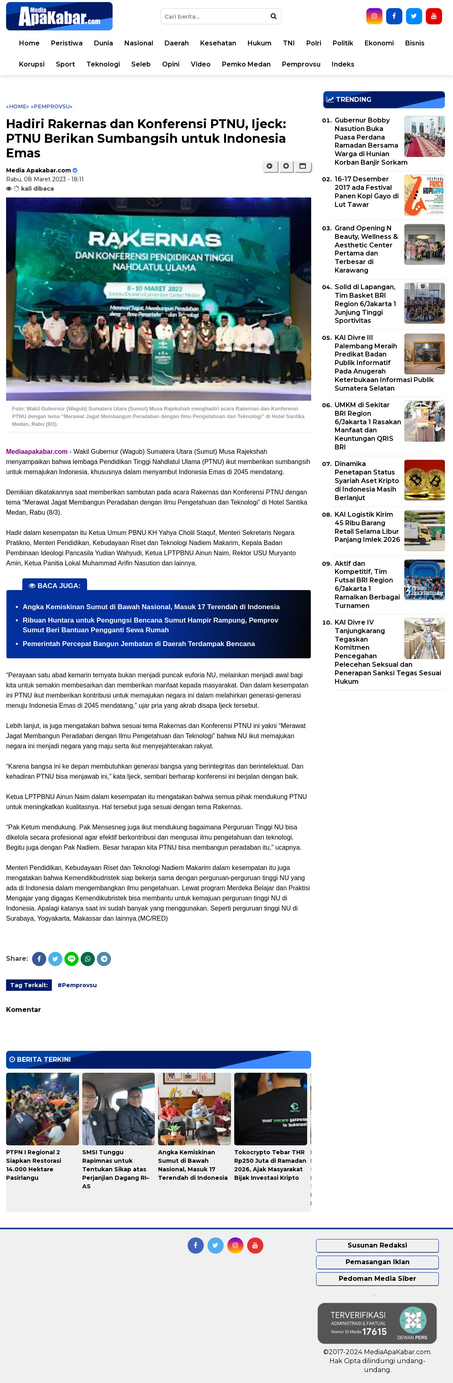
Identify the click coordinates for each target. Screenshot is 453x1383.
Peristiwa (67, 43)
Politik (343, 43)
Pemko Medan (246, 64)
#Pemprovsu (77, 985)
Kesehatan (218, 43)
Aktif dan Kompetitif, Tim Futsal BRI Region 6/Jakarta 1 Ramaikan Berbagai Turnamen (367, 585)
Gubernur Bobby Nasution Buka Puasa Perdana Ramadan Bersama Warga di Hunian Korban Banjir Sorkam (371, 141)
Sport (65, 64)
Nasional (138, 43)
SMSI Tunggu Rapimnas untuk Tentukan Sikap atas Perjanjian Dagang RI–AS (115, 1169)
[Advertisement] (384, 753)
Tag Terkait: (29, 985)
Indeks (343, 64)
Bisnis (415, 43)
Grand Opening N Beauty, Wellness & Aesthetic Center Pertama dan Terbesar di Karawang (366, 249)
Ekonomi (379, 43)
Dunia (103, 43)
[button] (303, 166)
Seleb (141, 64)
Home (29, 43)
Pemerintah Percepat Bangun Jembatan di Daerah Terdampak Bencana (139, 644)
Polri (313, 43)
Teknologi (103, 64)
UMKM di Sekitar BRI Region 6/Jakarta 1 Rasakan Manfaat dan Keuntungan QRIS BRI (368, 426)
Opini (170, 64)
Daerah (177, 43)
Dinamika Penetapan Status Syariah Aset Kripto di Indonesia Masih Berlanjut (367, 480)
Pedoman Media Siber (377, 1278)
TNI (289, 43)
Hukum (259, 43)
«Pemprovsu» (52, 106)
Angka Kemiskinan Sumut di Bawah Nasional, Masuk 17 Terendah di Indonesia (151, 607)
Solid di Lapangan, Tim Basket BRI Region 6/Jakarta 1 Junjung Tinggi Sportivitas (365, 303)
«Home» (17, 106)
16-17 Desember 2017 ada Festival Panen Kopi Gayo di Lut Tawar (367, 191)
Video (201, 64)
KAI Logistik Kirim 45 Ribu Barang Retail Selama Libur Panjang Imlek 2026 (367, 527)
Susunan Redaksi (377, 1245)
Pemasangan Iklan (378, 1262)
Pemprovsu (301, 64)
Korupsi (32, 64)
